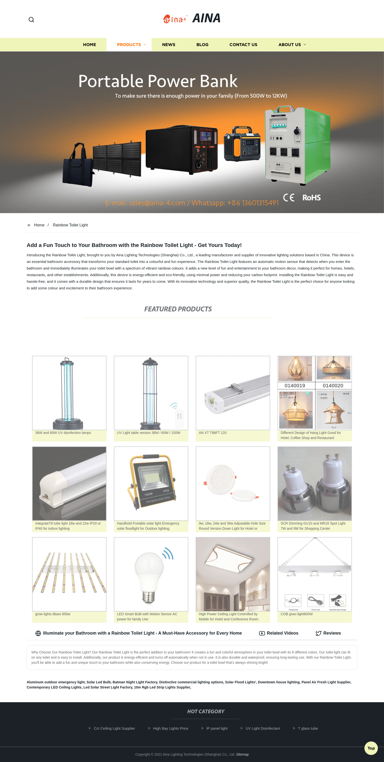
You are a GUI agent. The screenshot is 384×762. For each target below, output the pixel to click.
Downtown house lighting (279, 682)
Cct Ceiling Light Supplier (118, 728)
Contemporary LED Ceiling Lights (54, 687)
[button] (31, 20)
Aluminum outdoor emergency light (55, 682)
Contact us (243, 44)
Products (129, 44)
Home (89, 44)
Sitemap (242, 754)
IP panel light (220, 728)
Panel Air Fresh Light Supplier (325, 682)
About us (289, 44)
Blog (202, 44)
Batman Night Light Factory (135, 682)
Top (371, 749)
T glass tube (312, 728)
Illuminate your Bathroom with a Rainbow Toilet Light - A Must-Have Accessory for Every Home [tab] (138, 633)
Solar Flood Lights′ (240, 682)
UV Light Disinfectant (267, 728)
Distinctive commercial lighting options (191, 682)
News (168, 44)
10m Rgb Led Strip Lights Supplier (162, 687)
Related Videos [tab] (279, 633)
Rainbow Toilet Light (70, 225)
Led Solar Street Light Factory (108, 687)
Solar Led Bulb (98, 682)
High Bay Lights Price (174, 728)
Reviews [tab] (328, 633)
